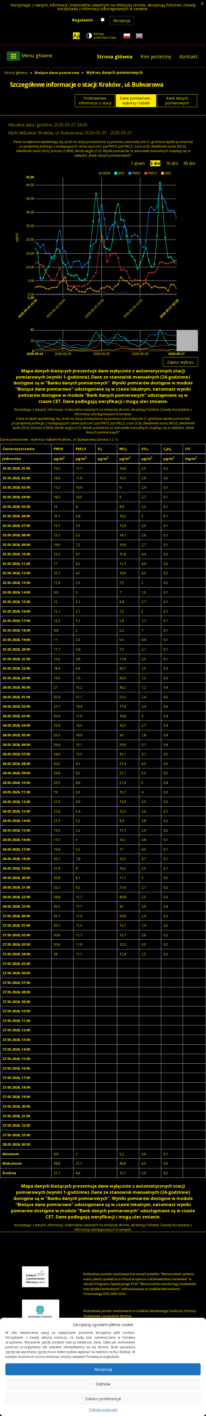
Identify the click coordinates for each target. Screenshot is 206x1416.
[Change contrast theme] (101, 36)
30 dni (189, 163)
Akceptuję (121, 20)
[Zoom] (76, 35)
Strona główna (115, 56)
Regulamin (82, 19)
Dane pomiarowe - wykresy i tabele (136, 100)
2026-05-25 (95, 133)
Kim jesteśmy (156, 56)
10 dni (172, 163)
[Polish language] (127, 36)
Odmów (103, 1384)
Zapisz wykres (180, 362)
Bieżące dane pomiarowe (57, 72)
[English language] (139, 36)
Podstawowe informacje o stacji (95, 100)
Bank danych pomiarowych (177, 100)
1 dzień (138, 163)
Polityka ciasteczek (103, 1409)
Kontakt (188, 56)
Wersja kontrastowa (105, 35)
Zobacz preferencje (103, 1398)
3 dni (155, 163)
